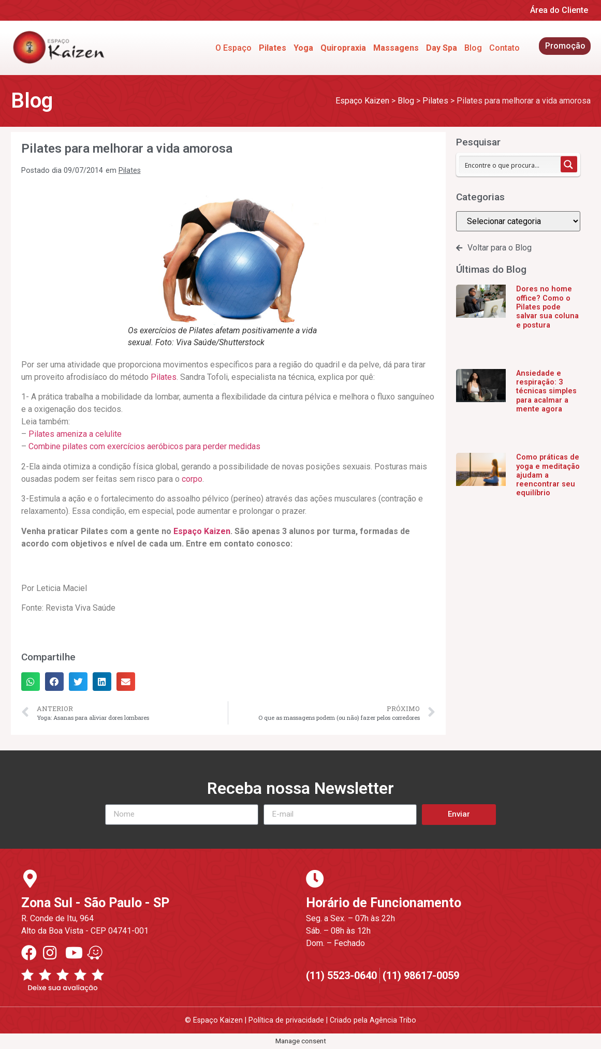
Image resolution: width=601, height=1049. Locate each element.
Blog (473, 48)
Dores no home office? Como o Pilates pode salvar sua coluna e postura (547, 307)
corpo (192, 479)
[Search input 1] (510, 164)
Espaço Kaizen (201, 531)
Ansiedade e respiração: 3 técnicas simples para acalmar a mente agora (546, 391)
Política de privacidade (286, 1020)
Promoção (565, 46)
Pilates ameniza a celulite (75, 434)
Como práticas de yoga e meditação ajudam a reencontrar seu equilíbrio (548, 475)
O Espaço (233, 48)
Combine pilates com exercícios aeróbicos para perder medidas (144, 446)
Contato (504, 48)
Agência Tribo (393, 1020)
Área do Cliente (559, 10)
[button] (30, 681)
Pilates (130, 170)
